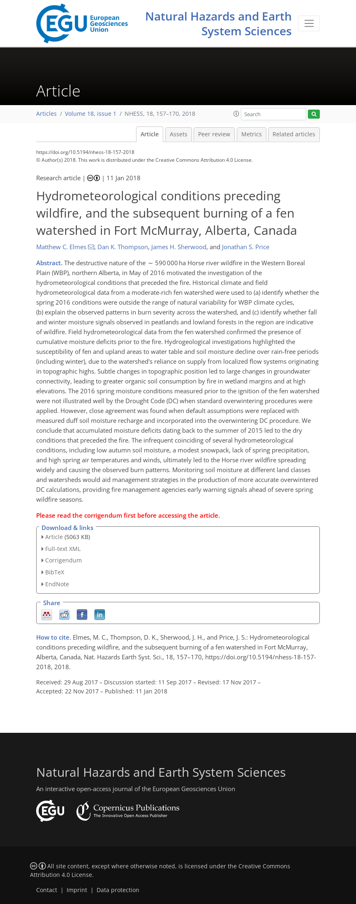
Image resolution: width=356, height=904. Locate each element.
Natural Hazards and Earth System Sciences (218, 23)
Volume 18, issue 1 (90, 113)
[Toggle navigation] (309, 23)
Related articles (294, 134)
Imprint (77, 890)
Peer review (214, 134)
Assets (178, 134)
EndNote (57, 584)
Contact (46, 890)
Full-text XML (63, 549)
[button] (236, 113)
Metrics (251, 134)
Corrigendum (63, 560)
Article (150, 134)
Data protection (118, 890)
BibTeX (54, 572)
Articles (46, 113)
